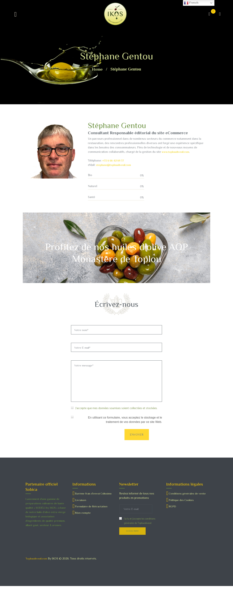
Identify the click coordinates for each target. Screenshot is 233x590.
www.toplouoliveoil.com (177, 151)
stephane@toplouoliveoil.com (115, 165)
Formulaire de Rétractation (92, 514)
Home (97, 69)
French (191, 3)
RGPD (173, 509)
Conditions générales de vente (188, 497)
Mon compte (83, 520)
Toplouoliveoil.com (37, 562)
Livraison (81, 507)
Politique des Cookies (182, 503)
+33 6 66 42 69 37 (114, 160)
